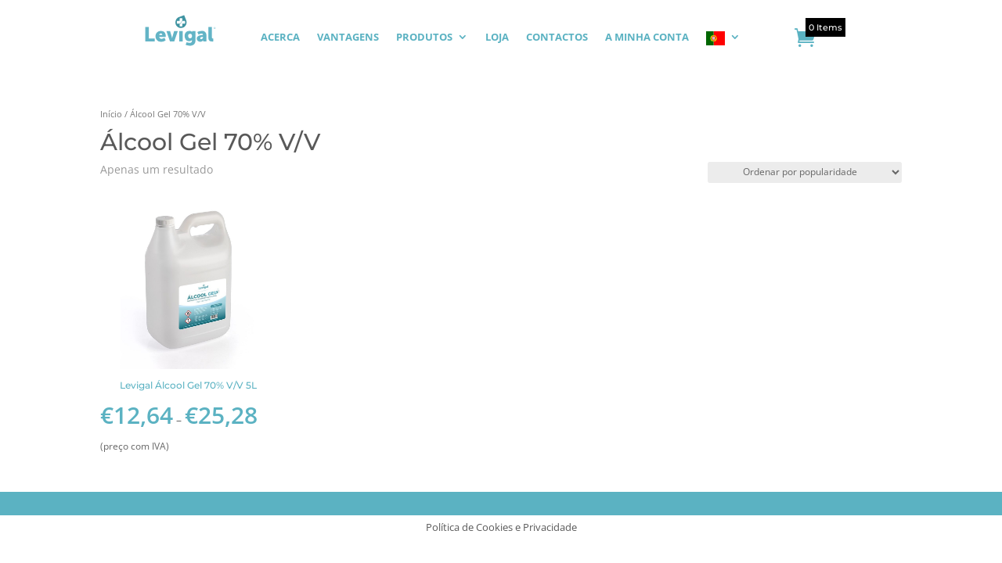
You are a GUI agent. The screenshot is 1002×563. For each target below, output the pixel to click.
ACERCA (280, 37)
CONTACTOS (557, 37)
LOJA (497, 37)
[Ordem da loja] (805, 172)
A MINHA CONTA (647, 37)
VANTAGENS (348, 37)
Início (111, 114)
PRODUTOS (424, 37)
